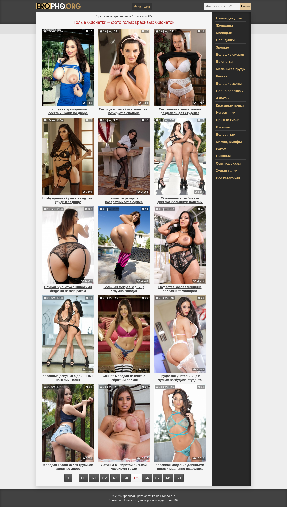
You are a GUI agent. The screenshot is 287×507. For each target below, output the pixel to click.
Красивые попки (230, 105)
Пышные (223, 156)
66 (147, 478)
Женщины (224, 25)
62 (104, 478)
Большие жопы (229, 84)
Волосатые (225, 134)
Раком (221, 149)
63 (115, 478)
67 (157, 478)
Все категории (228, 178)
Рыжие (222, 76)
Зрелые (222, 47)
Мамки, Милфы (229, 142)
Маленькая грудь (230, 69)
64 (126, 478)
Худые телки (226, 171)
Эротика (102, 16)
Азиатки (223, 98)
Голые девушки (229, 18)
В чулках (223, 127)
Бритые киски (227, 120)
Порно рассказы (230, 91)
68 (168, 478)
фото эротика (145, 496)
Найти (245, 6)
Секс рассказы (228, 163)
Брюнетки (120, 16)
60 (83, 478)
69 (178, 478)
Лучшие (142, 6)
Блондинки (225, 40)
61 (94, 478)
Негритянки (225, 113)
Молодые (224, 33)
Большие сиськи (230, 54)
